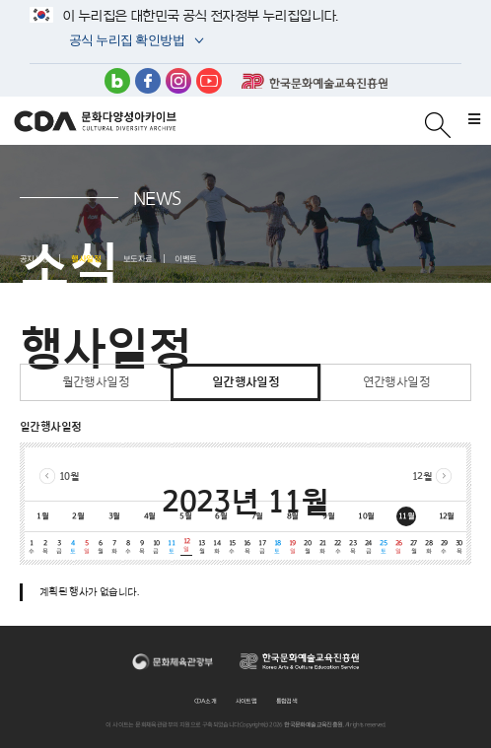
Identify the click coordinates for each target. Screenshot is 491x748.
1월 (42, 515)
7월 (257, 515)
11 (171, 547)
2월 (78, 515)
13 (201, 547)
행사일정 (86, 258)
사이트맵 (246, 701)
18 (276, 547)
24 (368, 547)
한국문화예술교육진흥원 (314, 81)
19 (292, 547)
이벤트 (185, 258)
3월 (114, 515)
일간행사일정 (245, 381)
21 (322, 547)
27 (413, 547)
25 (383, 547)
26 (397, 547)
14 (216, 547)
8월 (293, 515)
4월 (150, 515)
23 (352, 547)
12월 (422, 475)
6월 (221, 515)
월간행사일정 (95, 381)
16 (247, 547)
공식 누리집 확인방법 (125, 42)
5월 (185, 515)
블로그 (117, 81)
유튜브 (209, 81)
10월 (69, 475)
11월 (406, 515)
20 (307, 547)
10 (156, 547)
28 (428, 547)
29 (443, 547)
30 (459, 547)
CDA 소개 (205, 701)
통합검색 (287, 701)
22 (337, 547)
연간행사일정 (396, 381)
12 (185, 545)
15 (231, 547)
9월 (328, 515)
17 (261, 547)
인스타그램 (178, 81)
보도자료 (138, 258)
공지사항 (34, 258)
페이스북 (148, 81)
